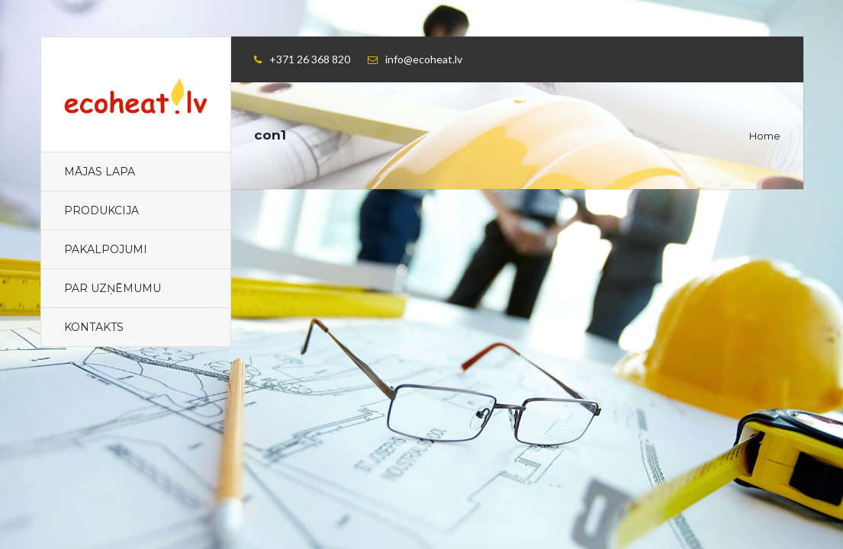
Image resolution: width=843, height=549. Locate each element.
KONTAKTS (94, 327)
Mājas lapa (99, 171)
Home (764, 136)
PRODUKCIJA (101, 210)
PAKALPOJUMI (105, 249)
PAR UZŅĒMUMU (112, 288)
